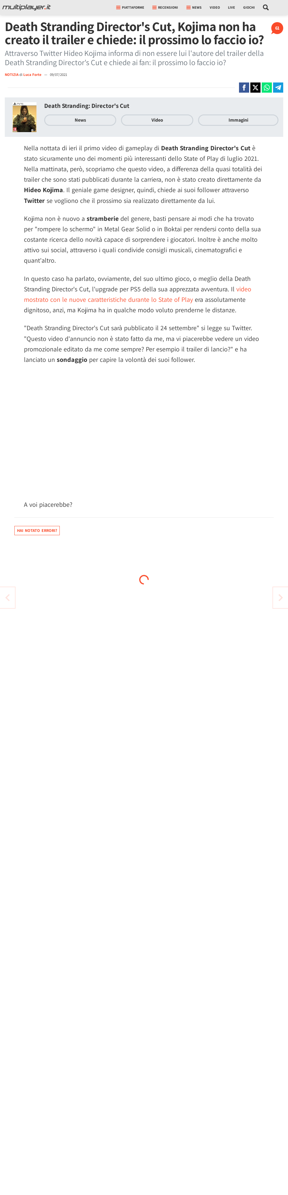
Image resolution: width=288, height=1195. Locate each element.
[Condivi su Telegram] (278, 87)
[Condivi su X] (255, 87)
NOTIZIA (12, 74)
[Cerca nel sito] (266, 7)
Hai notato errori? (37, 530)
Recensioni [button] (165, 7)
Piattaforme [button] (130, 7)
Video (215, 7)
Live (231, 7)
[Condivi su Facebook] (244, 87)
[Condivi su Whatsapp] (267, 87)
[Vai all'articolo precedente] (280, 597)
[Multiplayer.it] (26, 7)
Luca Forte (32, 74)
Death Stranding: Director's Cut (86, 106)
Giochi (249, 7)
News (80, 120)
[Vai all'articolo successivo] (7, 597)
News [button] (194, 7)
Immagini (238, 120)
